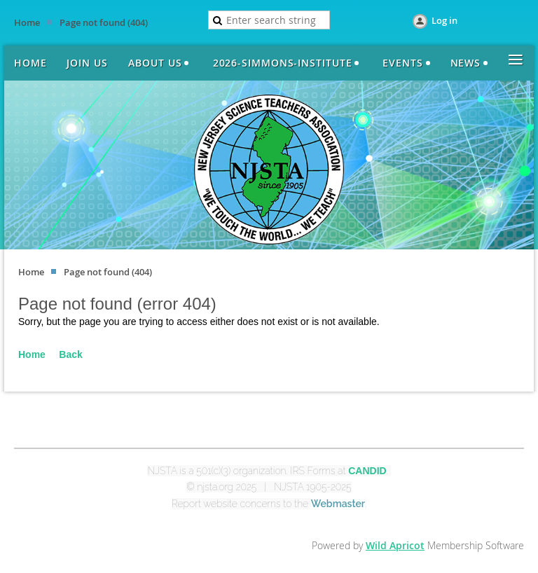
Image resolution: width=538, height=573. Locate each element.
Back (70, 354)
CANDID (367, 470)
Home (27, 22)
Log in (444, 20)
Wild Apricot (395, 545)
